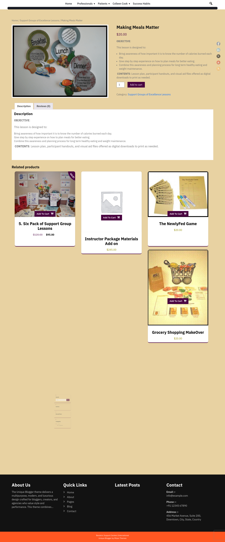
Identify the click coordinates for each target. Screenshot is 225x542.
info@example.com (177, 495)
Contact (71, 511)
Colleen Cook (120, 3)
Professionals (85, 3)
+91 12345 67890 (176, 505)
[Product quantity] (121, 85)
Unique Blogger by (113, 538)
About (70, 497)
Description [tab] (24, 106)
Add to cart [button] (43, 213)
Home (68, 3)
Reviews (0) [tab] (43, 106)
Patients (103, 3)
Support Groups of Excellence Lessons (39, 20)
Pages (70, 501)
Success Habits (141, 3)
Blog (69, 506)
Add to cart (136, 84)
